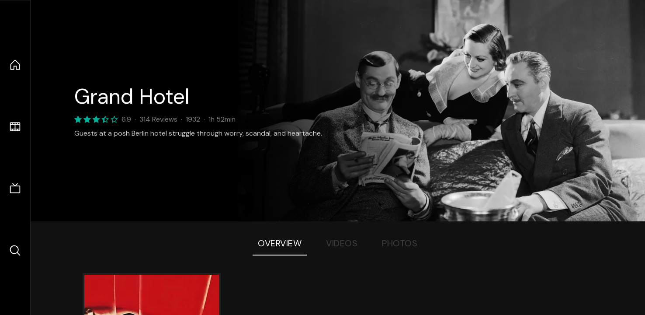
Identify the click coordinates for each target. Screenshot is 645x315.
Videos (341, 243)
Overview (280, 243)
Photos (399, 243)
